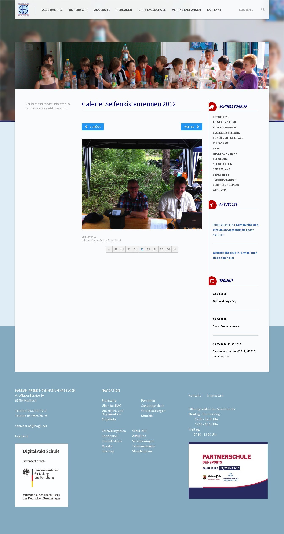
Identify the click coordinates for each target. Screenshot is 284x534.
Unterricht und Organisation (112, 412)
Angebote (102, 9)
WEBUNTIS (220, 190)
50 (128, 249)
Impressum (215, 395)
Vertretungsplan (226, 185)
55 (161, 249)
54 (155, 249)
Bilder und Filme (224, 122)
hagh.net (21, 436)
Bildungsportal (225, 127)
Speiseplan (110, 436)
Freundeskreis (112, 441)
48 (115, 249)
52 (142, 249)
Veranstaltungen (186, 9)
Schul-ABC (139, 431)
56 (168, 249)
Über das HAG (52, 9)
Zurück (93, 127)
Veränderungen (143, 441)
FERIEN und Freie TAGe (228, 138)
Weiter (191, 127)
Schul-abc (220, 159)
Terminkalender (224, 179)
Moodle (107, 446)
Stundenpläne (142, 451)
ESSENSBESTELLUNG (226, 133)
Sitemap (108, 451)
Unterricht (78, 9)
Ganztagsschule (152, 9)
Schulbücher (222, 164)
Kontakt (214, 9)
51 (135, 249)
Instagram (220, 143)
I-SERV (217, 148)
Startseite (221, 174)
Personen (124, 9)
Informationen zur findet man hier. (235, 230)
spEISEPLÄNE (221, 169)
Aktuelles (220, 117)
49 (122, 249)
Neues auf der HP (225, 153)
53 (148, 249)
